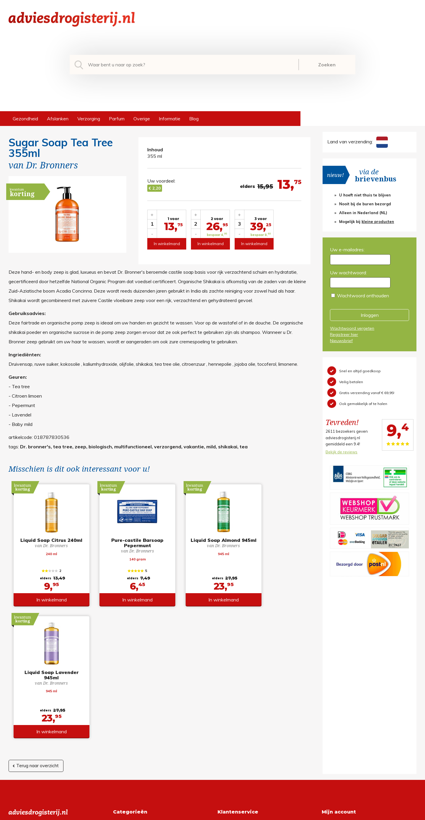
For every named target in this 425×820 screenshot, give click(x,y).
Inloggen (370, 315)
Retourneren (231, 706)
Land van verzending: (357, 142)
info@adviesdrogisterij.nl (34, 696)
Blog (194, 119)
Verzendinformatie (237, 715)
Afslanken (57, 119)
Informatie (169, 119)
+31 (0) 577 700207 (31, 706)
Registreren (334, 696)
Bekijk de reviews (341, 452)
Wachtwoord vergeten (352, 328)
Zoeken (327, 65)
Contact (226, 724)
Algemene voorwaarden (243, 696)
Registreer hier (344, 334)
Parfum (117, 119)
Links (223, 734)
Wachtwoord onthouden (363, 296)
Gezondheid (25, 119)
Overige (141, 119)
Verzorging (88, 119)
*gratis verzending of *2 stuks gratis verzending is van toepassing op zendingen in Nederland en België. (212, 814)
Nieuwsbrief (341, 340)
